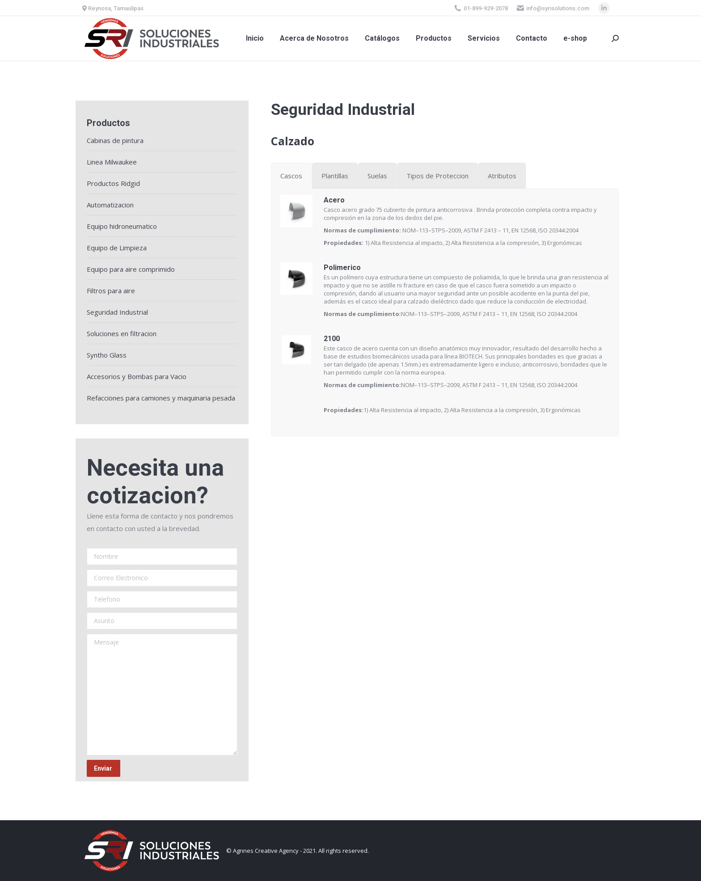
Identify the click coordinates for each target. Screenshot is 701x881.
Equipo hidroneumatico (122, 226)
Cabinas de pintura (115, 140)
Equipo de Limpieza (117, 247)
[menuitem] (255, 38)
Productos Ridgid (113, 183)
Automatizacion (110, 204)
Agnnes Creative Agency (266, 851)
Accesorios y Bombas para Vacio (136, 376)
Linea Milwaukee (112, 161)
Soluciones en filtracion (121, 333)
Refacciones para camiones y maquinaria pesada (161, 397)
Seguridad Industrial (117, 312)
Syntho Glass (107, 354)
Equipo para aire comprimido (131, 269)
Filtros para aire (111, 290)
